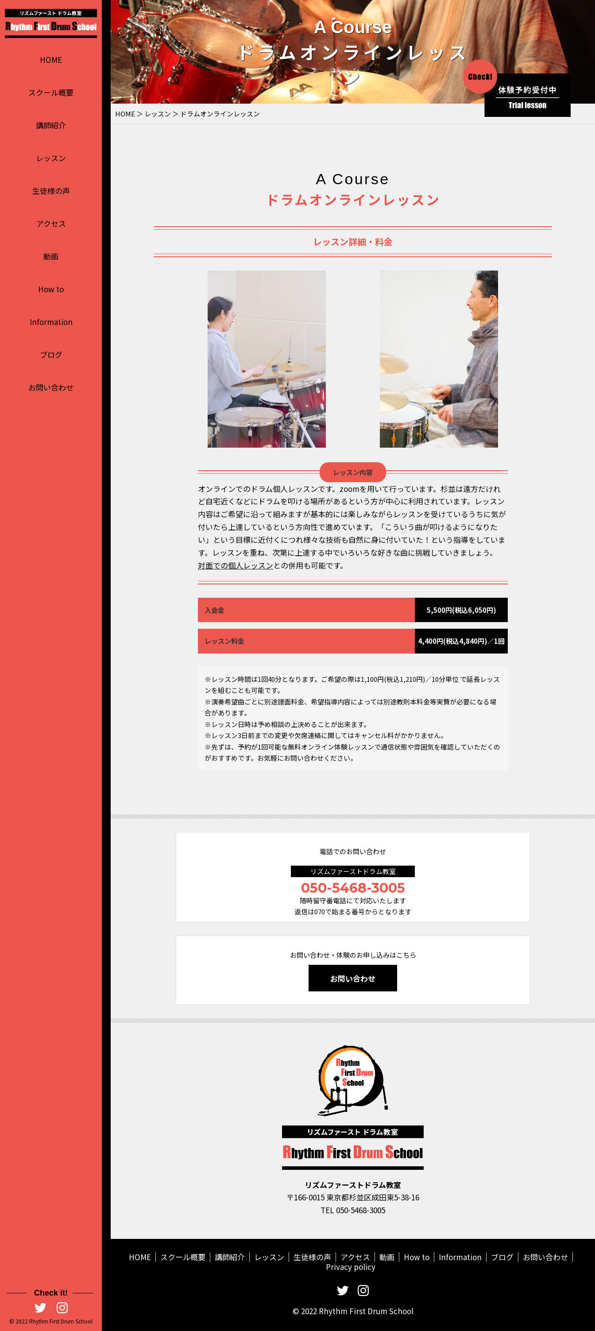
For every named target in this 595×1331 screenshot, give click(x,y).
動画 (50, 256)
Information (51, 321)
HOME (51, 59)
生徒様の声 (51, 190)
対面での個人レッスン (235, 580)
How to (51, 288)
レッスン (51, 157)
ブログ (51, 354)
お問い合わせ (50, 387)
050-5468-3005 (353, 888)
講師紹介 (51, 125)
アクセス (51, 223)
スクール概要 (50, 92)
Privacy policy (350, 1266)
